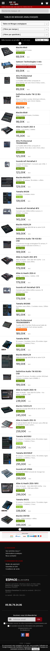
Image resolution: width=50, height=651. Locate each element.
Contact (28, 643)
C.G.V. (21, 643)
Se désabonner (25, 630)
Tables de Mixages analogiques (15, 24)
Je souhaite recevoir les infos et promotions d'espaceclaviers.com (26, 623)
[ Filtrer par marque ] (10, 29)
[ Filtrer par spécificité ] (12, 35)
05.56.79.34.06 (13, 604)
